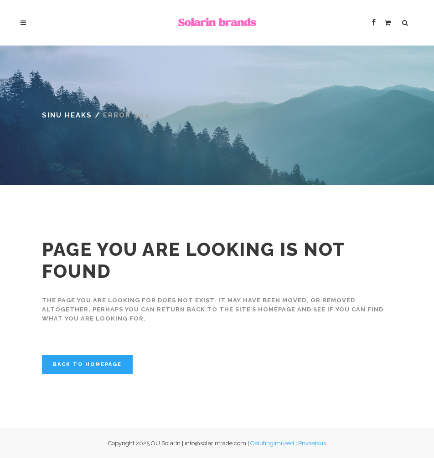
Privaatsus (312, 443)
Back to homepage (87, 364)
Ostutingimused (272, 443)
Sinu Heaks (67, 115)
